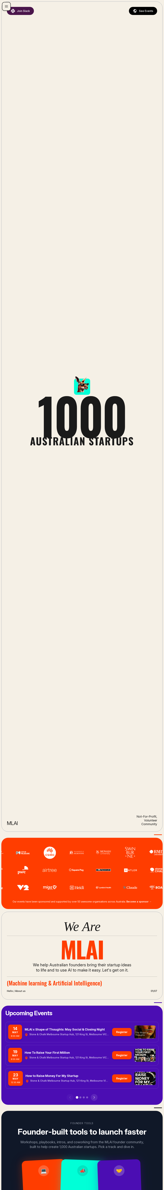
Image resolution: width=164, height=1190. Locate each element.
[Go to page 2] (80, 1097)
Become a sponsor (139, 901)
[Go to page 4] (87, 1097)
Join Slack (20, 11)
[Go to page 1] (77, 1097)
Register (122, 1032)
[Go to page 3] (84, 1097)
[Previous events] (70, 1097)
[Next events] (94, 1097)
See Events (143, 11)
